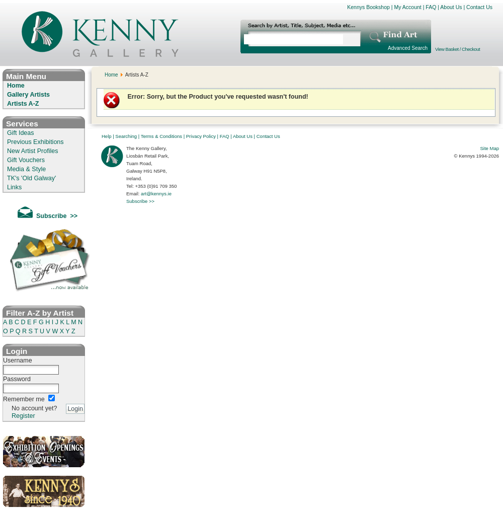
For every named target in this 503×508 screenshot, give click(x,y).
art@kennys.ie (156, 193)
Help (107, 136)
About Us (451, 7)
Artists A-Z (23, 103)
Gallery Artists (28, 94)
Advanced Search (408, 48)
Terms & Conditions (161, 136)
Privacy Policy (201, 136)
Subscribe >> (140, 201)
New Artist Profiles (32, 151)
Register (23, 415)
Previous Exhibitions (35, 142)
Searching (126, 136)
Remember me (24, 399)
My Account (407, 7)
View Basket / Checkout (457, 49)
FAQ (431, 7)
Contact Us (479, 7)
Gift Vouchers (26, 160)
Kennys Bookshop (368, 7)
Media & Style (26, 169)
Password (17, 379)
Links (14, 187)
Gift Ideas (20, 132)
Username (17, 360)
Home (16, 85)
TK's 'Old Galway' (31, 178)
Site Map (489, 148)
